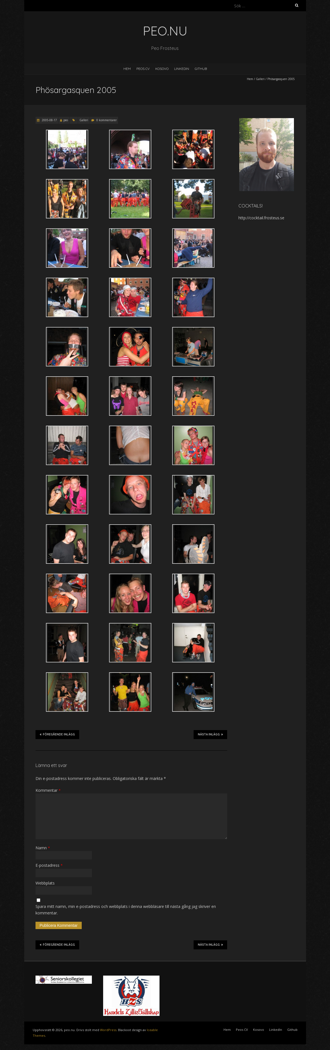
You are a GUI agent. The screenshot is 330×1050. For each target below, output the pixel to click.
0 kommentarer (106, 120)
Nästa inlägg (210, 734)
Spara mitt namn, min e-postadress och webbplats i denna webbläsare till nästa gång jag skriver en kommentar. (126, 909)
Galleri (260, 79)
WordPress (108, 1030)
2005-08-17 (49, 120)
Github (201, 69)
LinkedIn (181, 69)
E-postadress (49, 865)
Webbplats (45, 883)
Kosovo (162, 69)
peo (65, 120)
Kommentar (48, 790)
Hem (127, 69)
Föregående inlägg (57, 734)
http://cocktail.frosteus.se (261, 217)
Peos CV (143, 69)
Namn (43, 847)
